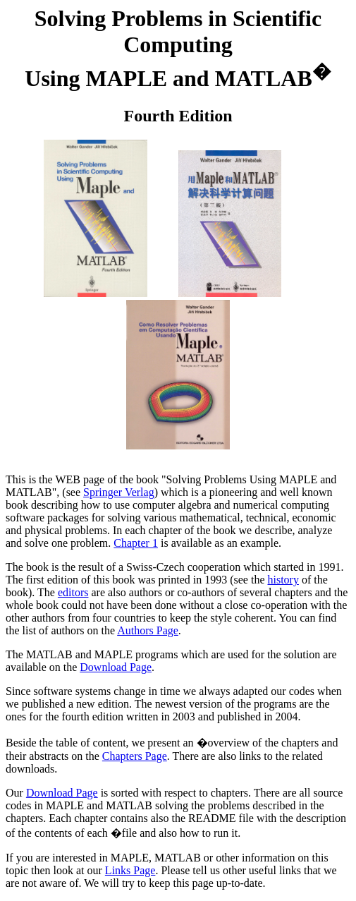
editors (73, 592)
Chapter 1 (135, 543)
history (282, 580)
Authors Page (147, 630)
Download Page (116, 667)
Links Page (130, 870)
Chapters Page (134, 756)
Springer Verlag (118, 492)
